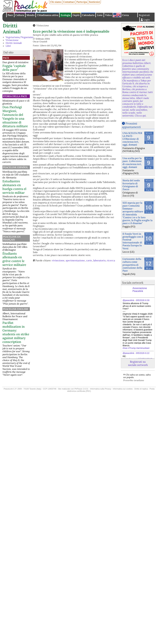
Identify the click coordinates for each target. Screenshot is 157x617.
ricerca (111, 260)
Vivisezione (12, 40)
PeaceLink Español (15, 167)
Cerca (125, 15)
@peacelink (128, 300)
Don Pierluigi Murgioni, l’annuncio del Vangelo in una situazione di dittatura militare (15, 116)
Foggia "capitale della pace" (14, 68)
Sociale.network (132, 282)
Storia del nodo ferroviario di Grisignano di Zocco (131, 185)
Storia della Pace (15, 96)
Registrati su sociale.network (138, 363)
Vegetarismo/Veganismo (19, 37)
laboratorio (99, 260)
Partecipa (81, 1)
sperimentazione (75, 260)
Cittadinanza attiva (47, 15)
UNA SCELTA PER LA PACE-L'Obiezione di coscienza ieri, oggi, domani (132, 138)
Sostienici (94, 1)
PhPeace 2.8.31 (81, 389)
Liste (100, 15)
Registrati (144, 15)
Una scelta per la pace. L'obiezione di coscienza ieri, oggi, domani (132, 162)
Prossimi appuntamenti (131, 125)
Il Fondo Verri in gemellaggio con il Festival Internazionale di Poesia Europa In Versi (132, 241)
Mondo (30, 15)
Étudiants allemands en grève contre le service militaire (14, 259)
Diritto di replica (141, 389)
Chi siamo (55, 1)
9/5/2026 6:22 (142, 353)
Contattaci (69, 1)
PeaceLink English (15, 308)
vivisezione (58, 260)
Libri (8, 45)
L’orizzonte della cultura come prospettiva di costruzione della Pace (132, 264)
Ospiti (76, 15)
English (117, 15)
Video (108, 15)
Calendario (88, 15)
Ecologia (65, 15)
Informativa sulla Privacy (100, 389)
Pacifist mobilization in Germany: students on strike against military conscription (15, 332)
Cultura (19, 15)
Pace (10, 15)
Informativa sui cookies (123, 389)
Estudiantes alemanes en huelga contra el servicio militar (14, 187)
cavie (89, 260)
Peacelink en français (12, 238)
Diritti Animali (12, 29)
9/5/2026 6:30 (142, 300)
